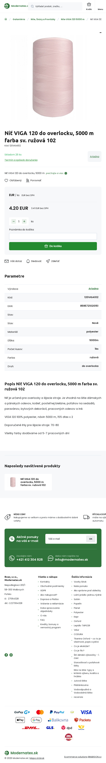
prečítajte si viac (55, 173)
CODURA (78, 634)
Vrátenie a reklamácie (52, 603)
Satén (77, 599)
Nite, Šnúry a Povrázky (43, 19)
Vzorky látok (80, 581)
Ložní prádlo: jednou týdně (87, 594)
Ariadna (94, 156)
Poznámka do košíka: (21, 229)
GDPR (43, 590)
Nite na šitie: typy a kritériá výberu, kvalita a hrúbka (86, 673)
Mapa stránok (37, 758)
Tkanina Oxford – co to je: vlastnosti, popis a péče (87, 640)
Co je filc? (79, 650)
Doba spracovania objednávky (50, 610)
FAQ (42, 619)
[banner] (14, 6)
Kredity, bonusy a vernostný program (50, 626)
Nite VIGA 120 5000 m (72, 19)
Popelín (78, 603)
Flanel (77, 608)
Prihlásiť (90, 538)
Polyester (79, 612)
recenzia (78, 697)
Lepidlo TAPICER (82, 625)
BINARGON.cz (94, 756)
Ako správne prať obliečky (87, 590)
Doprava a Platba (49, 599)
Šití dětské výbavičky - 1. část (86, 656)
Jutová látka (80, 680)
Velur (76, 629)
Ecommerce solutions (75, 756)
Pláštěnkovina (81, 685)
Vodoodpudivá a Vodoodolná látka (83, 691)
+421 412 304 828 (29, 559)
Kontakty (45, 581)
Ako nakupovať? (48, 594)
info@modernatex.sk (71, 559)
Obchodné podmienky (52, 586)
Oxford (77, 621)
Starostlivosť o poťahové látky (86, 664)
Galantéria (19, 19)
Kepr (76, 616)
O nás (43, 615)
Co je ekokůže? (82, 646)
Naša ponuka (80, 586)
